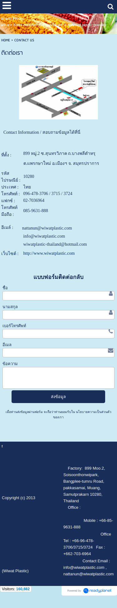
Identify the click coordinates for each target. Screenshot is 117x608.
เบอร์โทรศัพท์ (14, 325)
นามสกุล (10, 306)
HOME (5, 40)
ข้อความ (10, 363)
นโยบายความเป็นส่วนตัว (93, 412)
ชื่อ (5, 287)
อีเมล (7, 344)
